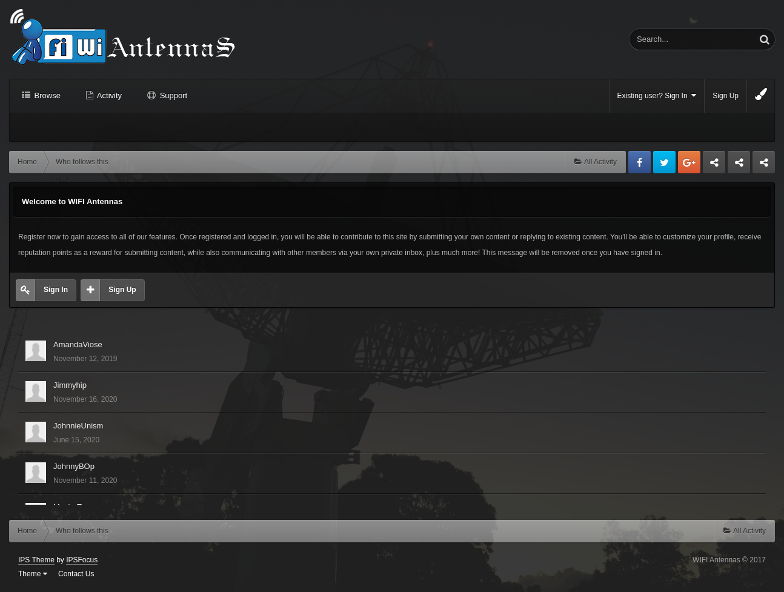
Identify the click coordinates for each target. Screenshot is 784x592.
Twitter (664, 162)
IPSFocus (82, 560)
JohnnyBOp (74, 466)
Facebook (639, 162)
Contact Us (76, 574)
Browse (46, 95)
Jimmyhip (70, 385)
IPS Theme (36, 560)
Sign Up (726, 95)
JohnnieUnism (78, 425)
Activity (108, 95)
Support (172, 95)
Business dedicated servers (714, 165)
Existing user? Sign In (657, 95)
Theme (32, 574)
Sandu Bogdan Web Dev (763, 165)
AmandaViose (77, 344)
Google (689, 162)
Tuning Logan (739, 165)
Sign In (56, 289)
